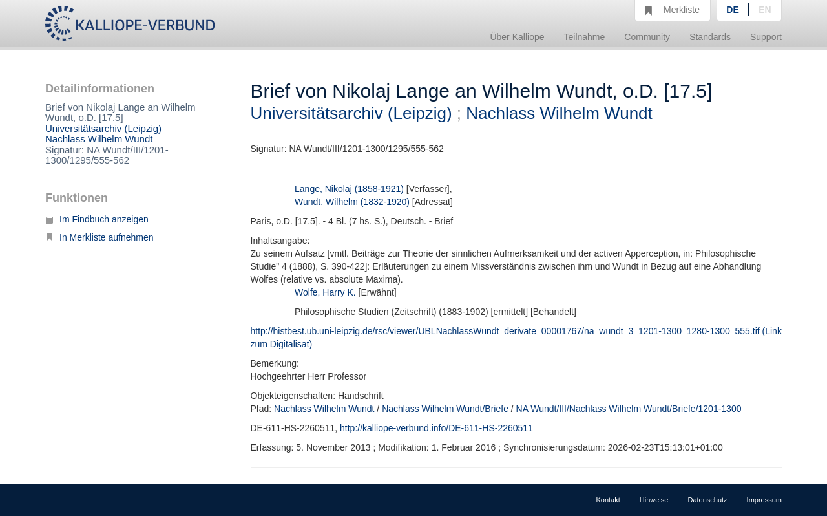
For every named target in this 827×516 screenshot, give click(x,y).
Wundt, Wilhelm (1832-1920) (352, 202)
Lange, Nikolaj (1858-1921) (349, 189)
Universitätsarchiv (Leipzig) (103, 128)
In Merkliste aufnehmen (99, 237)
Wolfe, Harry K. (325, 292)
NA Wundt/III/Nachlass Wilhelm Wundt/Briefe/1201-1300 (629, 408)
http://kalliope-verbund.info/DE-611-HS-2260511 (436, 428)
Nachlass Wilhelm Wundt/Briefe (445, 408)
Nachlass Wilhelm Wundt (98, 138)
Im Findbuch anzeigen (97, 219)
